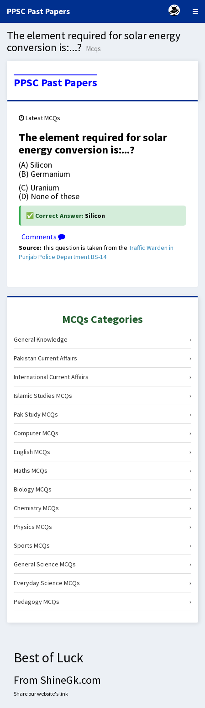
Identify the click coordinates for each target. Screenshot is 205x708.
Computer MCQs (102, 433)
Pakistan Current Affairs (102, 358)
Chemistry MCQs (102, 508)
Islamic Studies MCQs (102, 395)
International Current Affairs (102, 376)
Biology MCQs (102, 489)
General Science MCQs (102, 564)
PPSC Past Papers (55, 83)
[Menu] (195, 11)
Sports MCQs (102, 545)
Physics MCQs (102, 526)
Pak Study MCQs (102, 414)
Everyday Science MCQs (102, 582)
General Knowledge (102, 339)
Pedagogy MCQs (102, 601)
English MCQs (102, 451)
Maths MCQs (102, 470)
